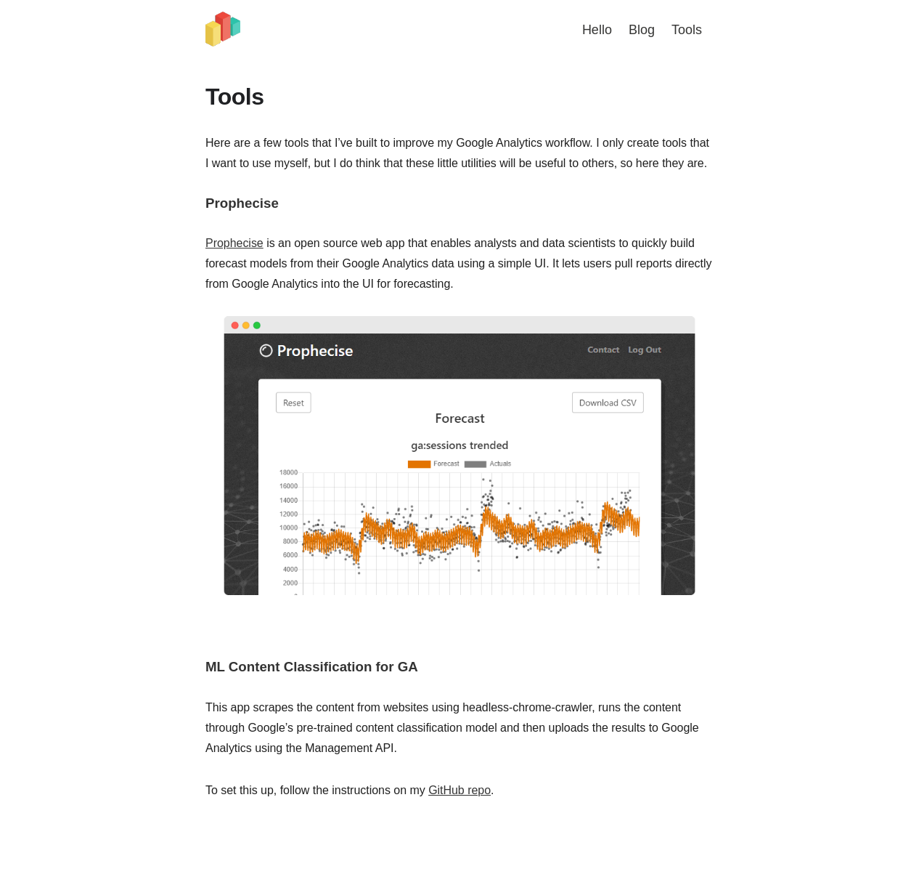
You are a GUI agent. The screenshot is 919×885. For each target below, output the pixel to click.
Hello (597, 30)
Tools (686, 30)
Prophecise (234, 243)
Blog (642, 30)
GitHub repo (459, 790)
